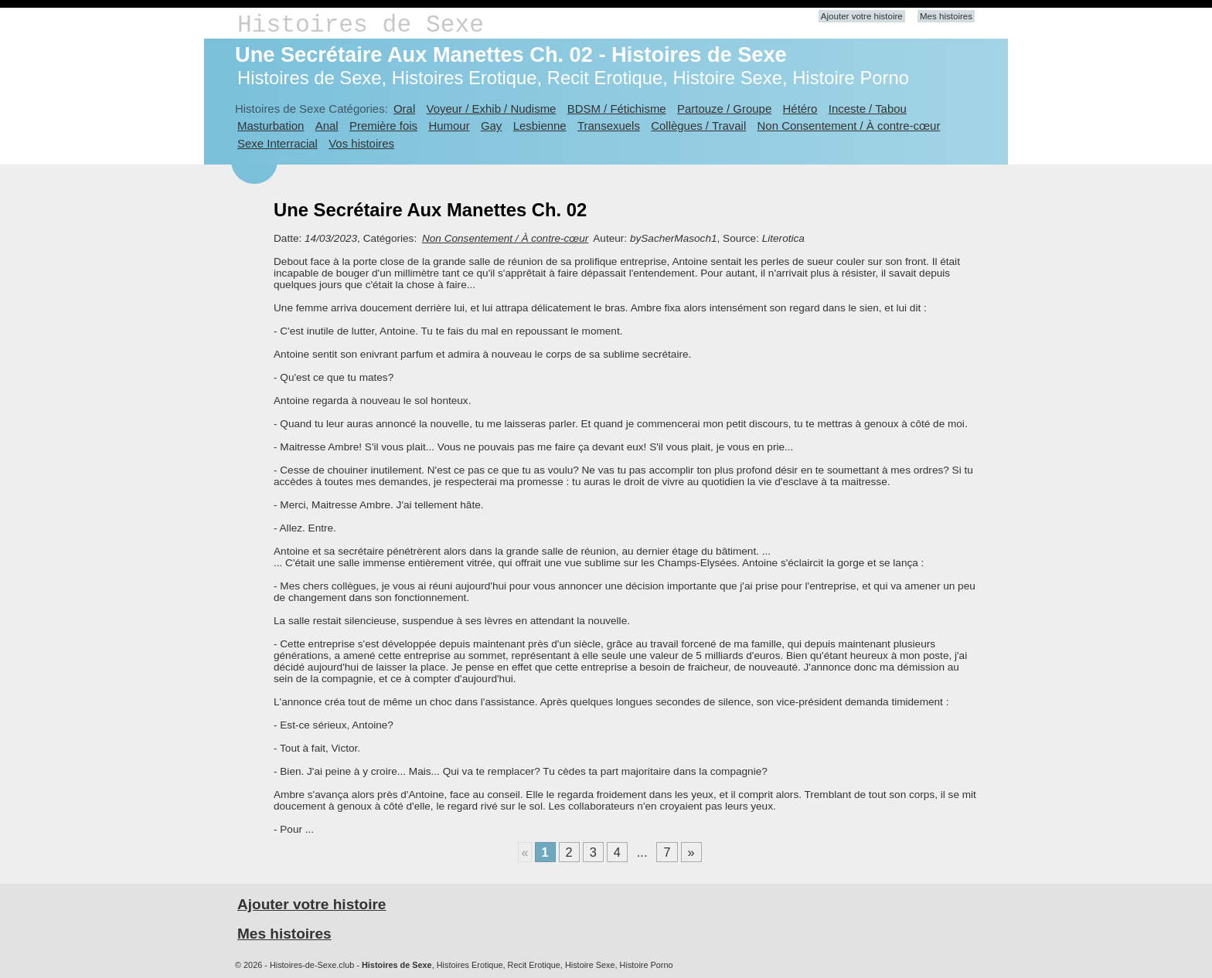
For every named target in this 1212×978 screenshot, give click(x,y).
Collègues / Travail (698, 125)
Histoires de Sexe (360, 25)
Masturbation (270, 125)
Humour (448, 125)
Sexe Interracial (277, 143)
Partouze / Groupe (724, 108)
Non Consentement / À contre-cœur (849, 125)
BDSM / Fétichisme (616, 108)
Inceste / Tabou (868, 108)
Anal (327, 125)
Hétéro (800, 108)
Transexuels (608, 125)
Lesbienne (540, 125)
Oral (404, 108)
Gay (491, 125)
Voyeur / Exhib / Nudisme (492, 108)
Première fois (383, 125)
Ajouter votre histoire (862, 16)
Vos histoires (361, 143)
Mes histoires (946, 16)
